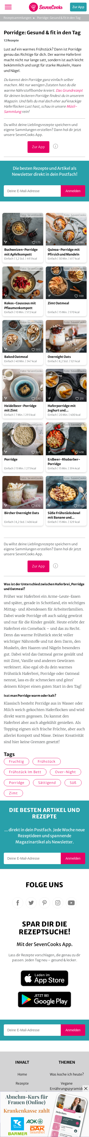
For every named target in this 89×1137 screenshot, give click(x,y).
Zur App (78, 7)
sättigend (47, 783)
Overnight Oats (59, 357)
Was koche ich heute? (67, 1074)
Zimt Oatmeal (58, 303)
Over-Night (65, 772)
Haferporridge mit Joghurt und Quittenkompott (62, 408)
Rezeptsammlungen (17, 18)
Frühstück (47, 761)
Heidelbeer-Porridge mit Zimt (20, 408)
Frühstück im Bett (25, 772)
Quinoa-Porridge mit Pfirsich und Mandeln (64, 252)
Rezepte (22, 1083)
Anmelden (73, 191)
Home (22, 1074)
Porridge (11, 459)
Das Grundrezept (69, 90)
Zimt (13, 793)
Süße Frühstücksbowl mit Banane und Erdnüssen (64, 515)
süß (73, 783)
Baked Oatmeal (16, 357)
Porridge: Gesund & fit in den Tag (58, 18)
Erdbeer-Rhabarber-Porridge (64, 461)
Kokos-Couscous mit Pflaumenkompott (20, 305)
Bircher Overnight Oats (21, 513)
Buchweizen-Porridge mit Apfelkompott (21, 252)
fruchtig (16, 761)
